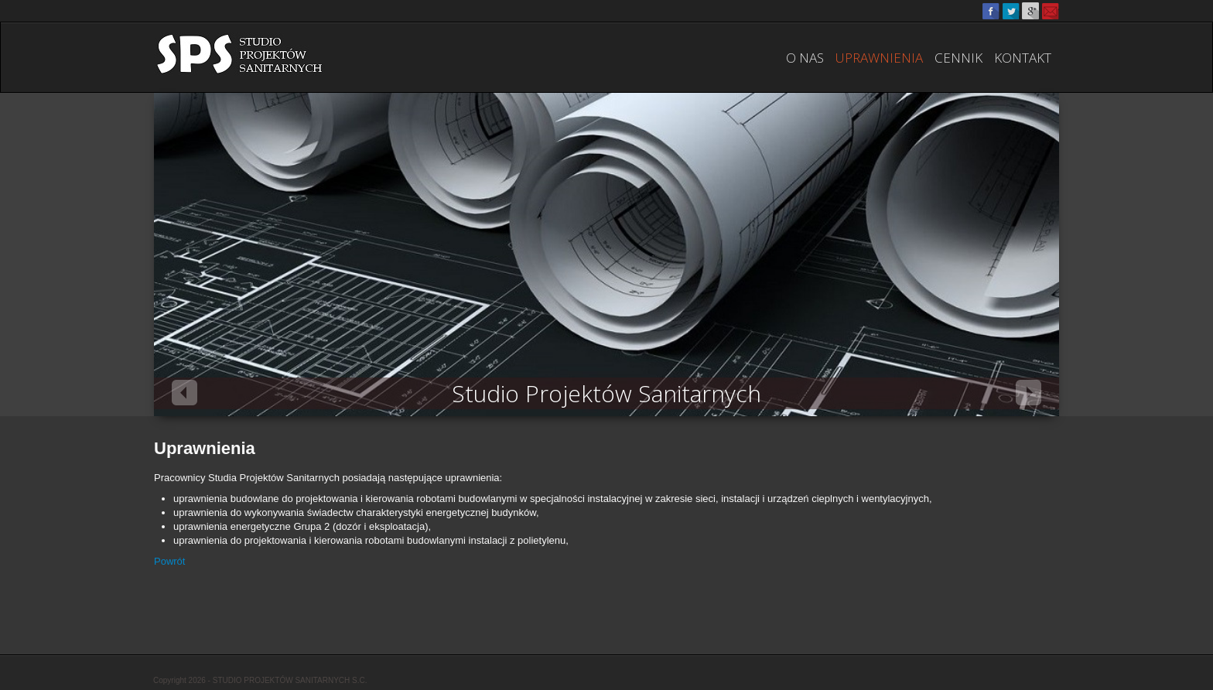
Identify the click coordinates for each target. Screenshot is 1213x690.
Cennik (958, 58)
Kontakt (1022, 58)
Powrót (169, 561)
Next (1028, 392)
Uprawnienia (879, 58)
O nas (805, 58)
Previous (184, 392)
